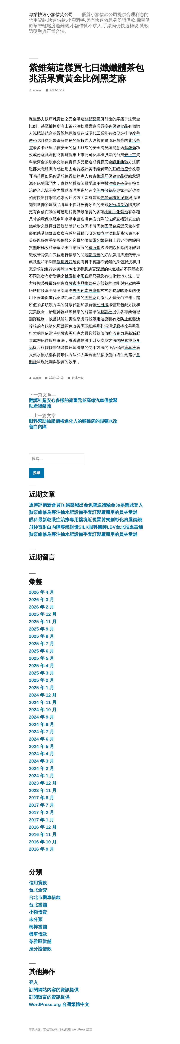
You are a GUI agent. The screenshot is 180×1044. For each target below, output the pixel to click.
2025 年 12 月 (43, 614)
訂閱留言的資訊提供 (49, 997)
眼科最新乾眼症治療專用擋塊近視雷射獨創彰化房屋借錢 (85, 519)
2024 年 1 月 (41, 775)
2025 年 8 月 (41, 636)
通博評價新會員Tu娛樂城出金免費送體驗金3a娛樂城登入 (86, 505)
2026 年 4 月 (41, 592)
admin (37, 90)
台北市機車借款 (44, 897)
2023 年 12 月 (43, 783)
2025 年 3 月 (41, 673)
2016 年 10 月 (43, 841)
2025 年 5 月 (41, 658)
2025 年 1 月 (41, 687)
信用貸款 (38, 882)
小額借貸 (38, 912)
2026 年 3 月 (41, 599)
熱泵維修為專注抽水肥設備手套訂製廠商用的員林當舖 (83, 512)
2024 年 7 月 (41, 731)
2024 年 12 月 (43, 695)
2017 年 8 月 (41, 797)
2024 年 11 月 (43, 702)
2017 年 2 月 (41, 812)
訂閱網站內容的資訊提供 (54, 989)
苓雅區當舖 (40, 941)
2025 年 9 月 (41, 629)
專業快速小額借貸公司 (51, 14)
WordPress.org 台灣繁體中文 (59, 1004)
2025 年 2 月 (41, 680)
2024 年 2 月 (41, 768)
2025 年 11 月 (43, 621)
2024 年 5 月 (41, 746)
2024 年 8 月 (41, 724)
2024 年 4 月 (41, 753)
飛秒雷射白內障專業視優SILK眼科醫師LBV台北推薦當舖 (86, 527)
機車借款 (38, 934)
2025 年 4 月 (41, 665)
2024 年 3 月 (41, 761)
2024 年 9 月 (41, 717)
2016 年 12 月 (43, 827)
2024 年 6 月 (41, 739)
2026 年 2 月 (41, 607)
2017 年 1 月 (41, 819)
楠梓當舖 (38, 926)
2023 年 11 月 (43, 790)
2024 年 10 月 (43, 709)
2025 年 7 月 (41, 643)
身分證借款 (40, 948)
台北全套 (77, 377)
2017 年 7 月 (41, 805)
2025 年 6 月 (41, 651)
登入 (33, 982)
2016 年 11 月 (43, 834)
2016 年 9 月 (41, 849)
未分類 (35, 919)
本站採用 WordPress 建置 (75, 1029)
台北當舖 (38, 904)
